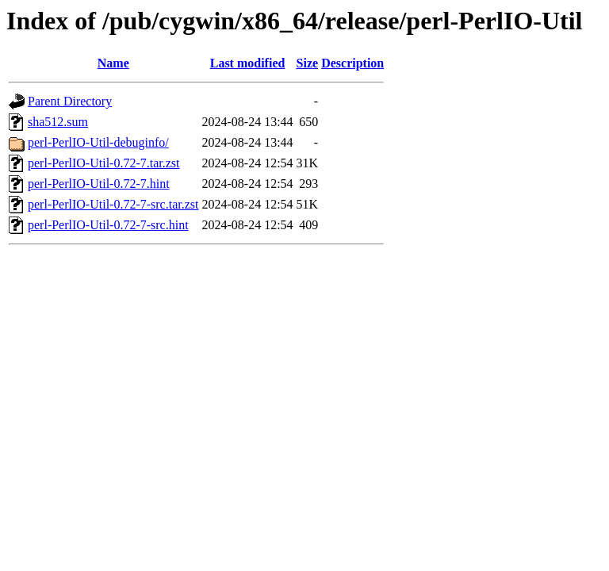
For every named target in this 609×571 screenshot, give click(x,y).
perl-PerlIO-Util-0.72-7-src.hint (108, 225)
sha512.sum (58, 121)
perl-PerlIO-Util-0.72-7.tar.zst (104, 163)
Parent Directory (70, 101)
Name (113, 63)
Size (308, 63)
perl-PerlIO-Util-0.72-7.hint (99, 183)
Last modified (247, 63)
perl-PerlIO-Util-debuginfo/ (98, 142)
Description (352, 63)
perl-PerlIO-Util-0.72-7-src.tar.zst (113, 204)
